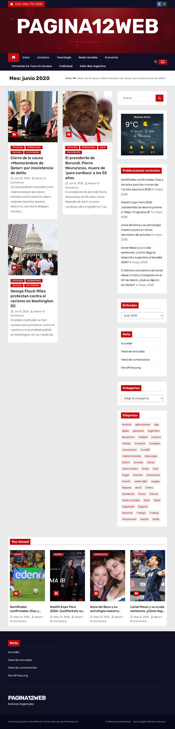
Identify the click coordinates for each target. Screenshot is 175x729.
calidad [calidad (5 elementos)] (142, 437)
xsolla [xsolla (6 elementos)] (155, 519)
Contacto (43, 57)
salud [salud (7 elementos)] (157, 500)
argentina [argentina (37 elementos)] (153, 431)
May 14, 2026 (22, 617)
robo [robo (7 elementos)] (147, 500)
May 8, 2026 (142, 617)
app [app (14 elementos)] (156, 424)
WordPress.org (131, 368)
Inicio (26, 57)
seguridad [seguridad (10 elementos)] (128, 506)
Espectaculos (100, 554)
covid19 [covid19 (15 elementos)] (145, 449)
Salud (102, 147)
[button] (155, 62)
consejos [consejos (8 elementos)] (154, 443)
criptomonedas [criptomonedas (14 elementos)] (131, 456)
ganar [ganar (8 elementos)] (150, 462)
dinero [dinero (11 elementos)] (126, 462)
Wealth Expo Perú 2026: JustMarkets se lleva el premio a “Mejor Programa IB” (141, 207)
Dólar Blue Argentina (93, 66)
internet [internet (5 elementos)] (138, 475)
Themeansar (71, 721)
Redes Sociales (88, 57)
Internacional (34, 147)
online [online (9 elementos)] (149, 487)
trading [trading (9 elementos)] (154, 513)
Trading (58, 554)
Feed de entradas (133, 351)
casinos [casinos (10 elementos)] (156, 437)
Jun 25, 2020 (22, 178)
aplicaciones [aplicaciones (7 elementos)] (142, 424)
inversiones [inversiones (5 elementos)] (153, 475)
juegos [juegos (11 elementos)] (155, 481)
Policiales (17, 152)
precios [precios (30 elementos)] (154, 494)
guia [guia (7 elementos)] (155, 468)
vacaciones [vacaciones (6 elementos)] (129, 519)
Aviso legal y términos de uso (149, 721)
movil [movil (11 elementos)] (138, 487)
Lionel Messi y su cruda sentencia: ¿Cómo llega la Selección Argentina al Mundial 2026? (147, 613)
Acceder (127, 343)
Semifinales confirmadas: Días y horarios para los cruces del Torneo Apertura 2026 (142, 184)
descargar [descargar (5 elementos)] (151, 456)
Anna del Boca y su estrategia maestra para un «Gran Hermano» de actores (141, 230)
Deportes (18, 554)
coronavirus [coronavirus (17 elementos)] (129, 449)
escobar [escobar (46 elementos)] (138, 462)
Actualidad (17, 147)
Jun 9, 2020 (76, 183)
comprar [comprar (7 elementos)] (139, 443)
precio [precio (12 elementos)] (142, 494)
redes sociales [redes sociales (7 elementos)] (131, 500)
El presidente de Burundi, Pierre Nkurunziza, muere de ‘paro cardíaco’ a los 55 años (86, 168)
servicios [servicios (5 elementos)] (127, 513)
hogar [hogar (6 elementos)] (125, 475)
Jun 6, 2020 (22, 311)
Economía (111, 57)
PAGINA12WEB (87, 26)
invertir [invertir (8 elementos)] (126, 481)
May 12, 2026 (102, 617)
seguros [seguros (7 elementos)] (143, 506)
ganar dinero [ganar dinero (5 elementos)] (130, 468)
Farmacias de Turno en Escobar (32, 66)
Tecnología (64, 57)
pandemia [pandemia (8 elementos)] (128, 494)
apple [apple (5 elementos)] (125, 431)
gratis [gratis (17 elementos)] (145, 468)
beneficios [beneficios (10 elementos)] (128, 437)
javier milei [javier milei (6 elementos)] (140, 481)
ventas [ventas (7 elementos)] (144, 519)
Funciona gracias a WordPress (25, 721)
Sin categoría (32, 152)
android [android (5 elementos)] (126, 424)
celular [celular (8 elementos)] (126, 443)
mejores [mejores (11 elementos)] (126, 487)
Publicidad (65, 66)
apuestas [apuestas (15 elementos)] (138, 431)
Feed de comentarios (135, 360)
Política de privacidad (118, 721)
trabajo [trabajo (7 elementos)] (141, 513)
